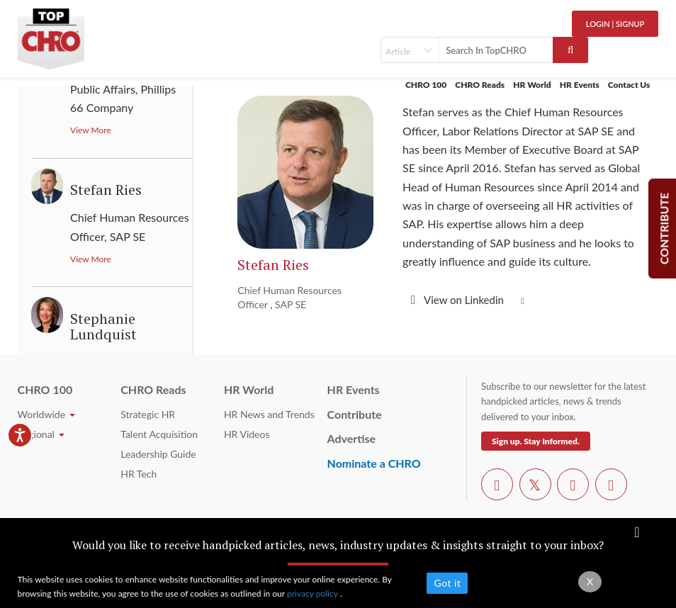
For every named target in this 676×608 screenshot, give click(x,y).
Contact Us (629, 84)
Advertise (351, 438)
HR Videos (247, 434)
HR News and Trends (269, 414)
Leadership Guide (158, 454)
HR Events (579, 84)
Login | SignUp (615, 23)
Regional (41, 434)
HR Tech (138, 474)
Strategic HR (147, 414)
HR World (532, 84)
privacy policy (313, 593)
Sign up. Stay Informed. (536, 441)
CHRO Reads (480, 84)
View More (90, 130)
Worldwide (46, 414)
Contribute (354, 414)
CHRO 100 (425, 84)
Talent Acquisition (159, 434)
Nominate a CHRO (374, 463)
